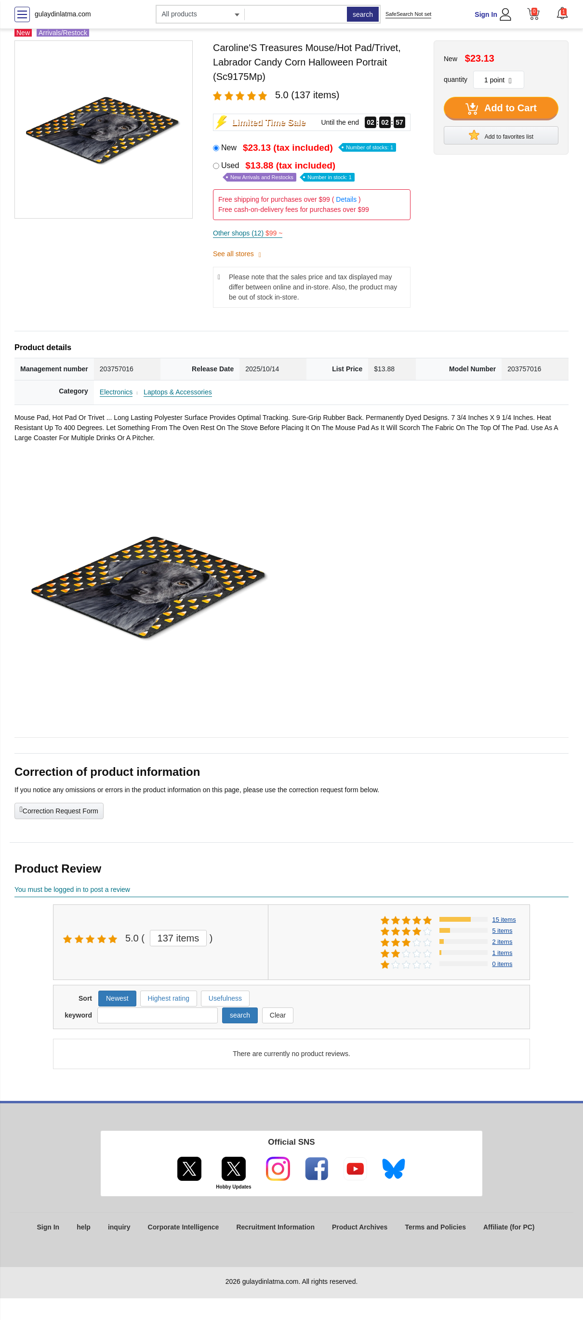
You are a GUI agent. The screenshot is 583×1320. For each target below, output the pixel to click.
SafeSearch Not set (408, 14)
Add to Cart (501, 109)
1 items (502, 952)
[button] (562, 13)
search (363, 14)
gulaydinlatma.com (63, 14)
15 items (504, 919)
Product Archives (359, 1227)
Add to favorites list (501, 135)
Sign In (486, 14)
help (84, 1227)
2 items (502, 941)
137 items (178, 938)
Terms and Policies (435, 1227)
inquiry (119, 1227)
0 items (502, 963)
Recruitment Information (275, 1227)
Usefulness (225, 998)
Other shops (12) (247, 233)
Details (346, 199)
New (308, 148)
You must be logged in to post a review (72, 889)
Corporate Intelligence (183, 1227)
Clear (278, 1015)
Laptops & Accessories (178, 392)
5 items (502, 930)
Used (288, 171)
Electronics (116, 392)
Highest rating (168, 998)
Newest (117, 998)
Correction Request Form (59, 810)
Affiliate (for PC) (509, 1227)
